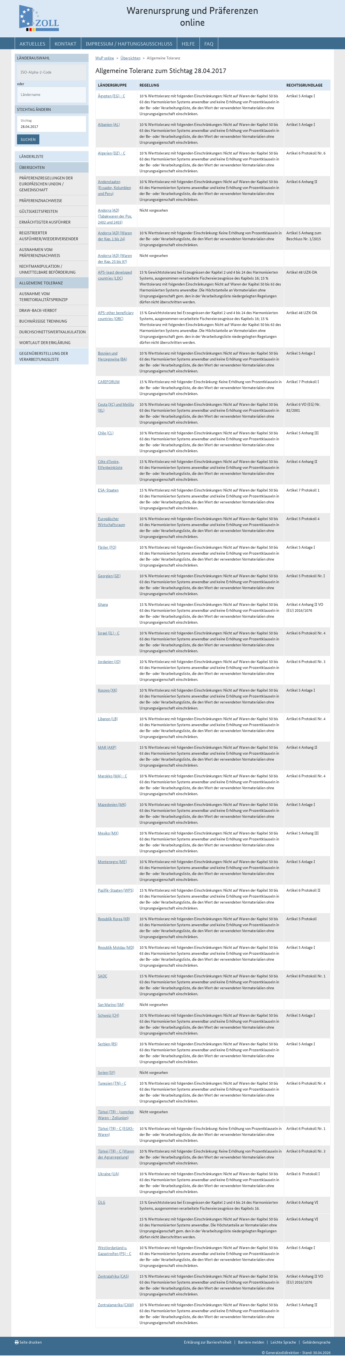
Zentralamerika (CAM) (116, 1304)
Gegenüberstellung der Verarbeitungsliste (43, 356)
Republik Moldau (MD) (116, 947)
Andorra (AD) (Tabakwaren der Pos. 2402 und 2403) (115, 216)
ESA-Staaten (108, 490)
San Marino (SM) (111, 1004)
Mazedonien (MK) (112, 804)
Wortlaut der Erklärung (44, 342)
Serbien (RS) (107, 1043)
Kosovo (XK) (107, 690)
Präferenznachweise (40, 200)
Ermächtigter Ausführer (44, 222)
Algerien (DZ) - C (111, 153)
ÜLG (101, 1202)
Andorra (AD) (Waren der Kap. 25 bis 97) (115, 258)
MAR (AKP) (107, 747)
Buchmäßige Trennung (43, 321)
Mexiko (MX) (108, 833)
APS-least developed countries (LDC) (115, 275)
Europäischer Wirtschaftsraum (111, 521)
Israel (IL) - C (108, 633)
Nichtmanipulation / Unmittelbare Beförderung (47, 269)
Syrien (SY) (106, 1072)
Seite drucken (28, 1342)
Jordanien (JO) (109, 661)
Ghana (103, 604)
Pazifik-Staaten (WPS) (116, 890)
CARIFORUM (109, 381)
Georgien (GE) (109, 575)
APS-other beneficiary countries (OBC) (116, 315)
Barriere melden (251, 1342)
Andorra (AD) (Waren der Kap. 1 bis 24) (115, 235)
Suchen (28, 139)
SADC (102, 976)
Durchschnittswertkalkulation (52, 331)
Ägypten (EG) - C (111, 95)
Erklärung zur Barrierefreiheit (208, 1342)
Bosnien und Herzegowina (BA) (112, 356)
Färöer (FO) (107, 547)
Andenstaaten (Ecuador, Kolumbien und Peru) (114, 187)
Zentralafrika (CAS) (113, 1276)
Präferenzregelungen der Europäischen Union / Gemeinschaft (46, 183)
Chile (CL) (105, 433)
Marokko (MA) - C (112, 775)
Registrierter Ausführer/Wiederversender (48, 235)
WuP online (104, 58)
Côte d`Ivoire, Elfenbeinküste (110, 464)
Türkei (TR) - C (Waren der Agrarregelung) (116, 1154)
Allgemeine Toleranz (41, 283)
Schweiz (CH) (108, 1015)
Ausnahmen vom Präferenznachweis (39, 252)
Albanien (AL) (109, 124)
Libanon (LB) (108, 718)
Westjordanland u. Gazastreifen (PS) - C (114, 1250)
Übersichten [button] (32, 167)
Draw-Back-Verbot (38, 310)
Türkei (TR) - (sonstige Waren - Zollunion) (116, 1114)
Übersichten (130, 58)
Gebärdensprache (317, 1342)
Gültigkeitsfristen (38, 211)
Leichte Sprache (283, 1342)
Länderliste (31, 156)
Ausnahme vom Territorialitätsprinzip (43, 296)
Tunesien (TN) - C (112, 1083)
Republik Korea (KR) (114, 918)
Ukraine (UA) (108, 1173)
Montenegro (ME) (112, 861)
